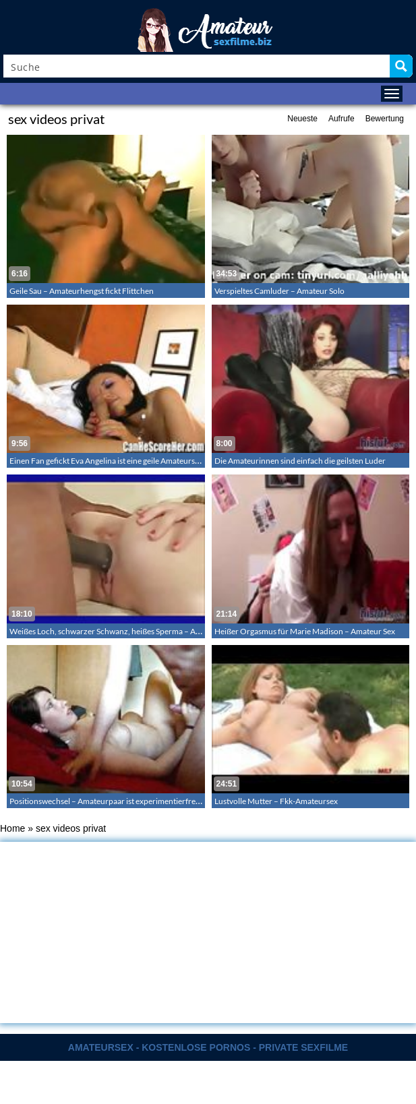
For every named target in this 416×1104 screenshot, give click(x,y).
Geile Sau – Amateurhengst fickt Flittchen (81, 291)
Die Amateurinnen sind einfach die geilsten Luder (300, 461)
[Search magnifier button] (401, 66)
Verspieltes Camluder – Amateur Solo (279, 291)
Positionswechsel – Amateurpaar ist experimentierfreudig (110, 801)
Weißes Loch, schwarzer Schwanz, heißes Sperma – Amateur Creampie (133, 631)
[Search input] (197, 66)
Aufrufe (341, 118)
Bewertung (384, 118)
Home (12, 828)
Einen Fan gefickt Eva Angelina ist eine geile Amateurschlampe (117, 461)
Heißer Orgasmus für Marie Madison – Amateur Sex (304, 631)
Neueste (302, 118)
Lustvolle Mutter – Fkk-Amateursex (276, 801)
